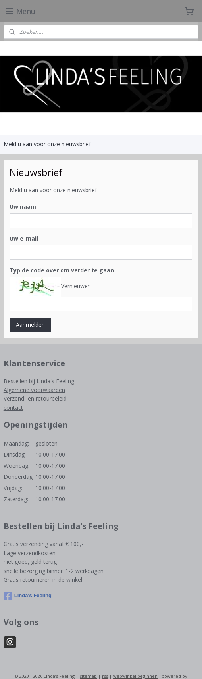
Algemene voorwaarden (34, 390)
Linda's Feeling (28, 596)
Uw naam (23, 206)
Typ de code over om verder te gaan (62, 270)
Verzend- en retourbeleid (35, 398)
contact (13, 407)
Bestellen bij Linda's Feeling (39, 381)
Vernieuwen (76, 285)
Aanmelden (30, 324)
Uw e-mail (24, 238)
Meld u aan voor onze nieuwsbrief (47, 144)
